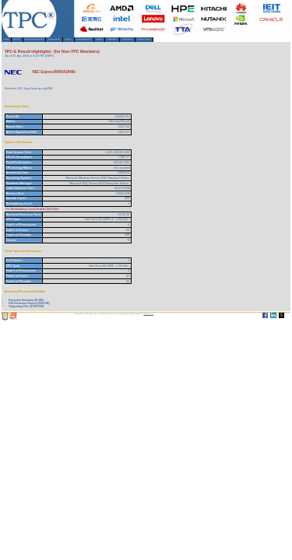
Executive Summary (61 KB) (26, 304)
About (29, 42)
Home (10, 42)
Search (171, 42)
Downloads (93, 42)
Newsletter (195, 42)
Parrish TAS (148, 318)
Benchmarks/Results (59, 42)
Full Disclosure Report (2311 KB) (29, 307)
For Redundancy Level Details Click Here (32, 213)
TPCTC (118, 42)
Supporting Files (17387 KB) (26, 310)
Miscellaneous (145, 42)
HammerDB (221, 42)
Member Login (250, 42)
